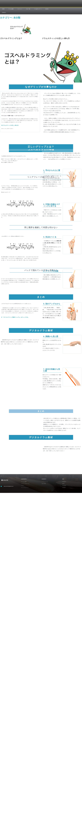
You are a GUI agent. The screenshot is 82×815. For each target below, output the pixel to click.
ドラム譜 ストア (37, 9)
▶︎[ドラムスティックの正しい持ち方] (9, 125)
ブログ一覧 (28, 9)
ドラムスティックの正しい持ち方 (14, 363)
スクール (19, 9)
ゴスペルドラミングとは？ (11, 38)
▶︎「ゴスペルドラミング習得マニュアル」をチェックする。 (15, 317)
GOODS (46, 9)
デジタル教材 (10, 9)
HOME (3, 9)
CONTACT (4, 12)
